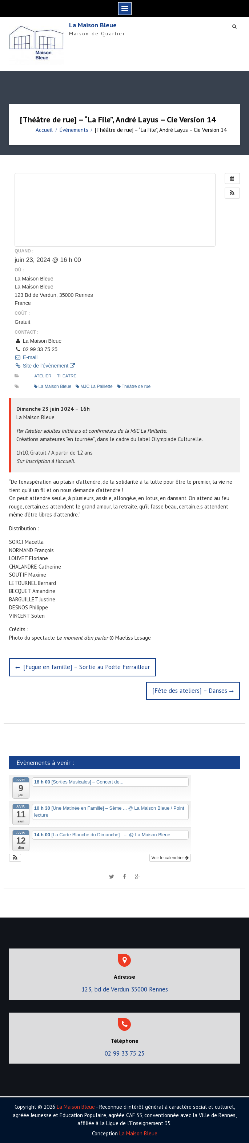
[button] (232, 193)
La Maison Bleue (93, 25)
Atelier (43, 376)
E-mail (26, 357)
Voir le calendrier (170, 857)
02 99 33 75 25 (125, 1053)
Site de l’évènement (45, 366)
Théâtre (66, 376)
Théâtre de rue (134, 386)
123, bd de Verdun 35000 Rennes (124, 989)
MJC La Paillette (94, 386)
